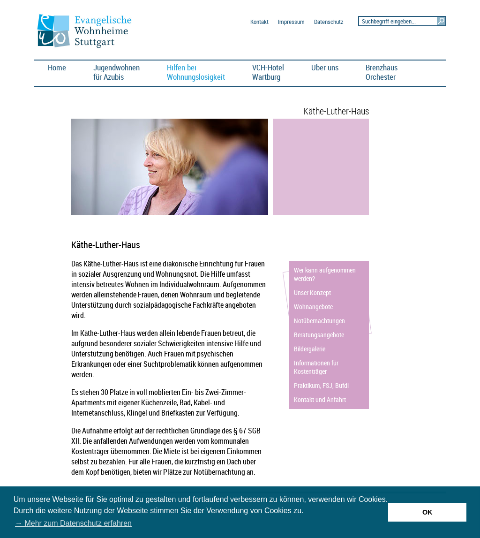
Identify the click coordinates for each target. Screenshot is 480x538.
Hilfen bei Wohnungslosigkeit (196, 72)
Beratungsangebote (319, 334)
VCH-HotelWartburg (268, 72)
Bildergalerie (309, 348)
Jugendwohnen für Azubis (116, 72)
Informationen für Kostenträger (316, 367)
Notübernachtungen (319, 320)
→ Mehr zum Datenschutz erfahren (73, 523)
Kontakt (259, 22)
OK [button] (427, 512)
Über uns (324, 67)
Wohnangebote (313, 306)
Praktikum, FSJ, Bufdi (321, 385)
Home (57, 67)
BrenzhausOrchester (382, 72)
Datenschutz (328, 22)
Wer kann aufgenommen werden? (325, 274)
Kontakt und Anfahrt (320, 399)
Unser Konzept (312, 292)
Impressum (291, 22)
